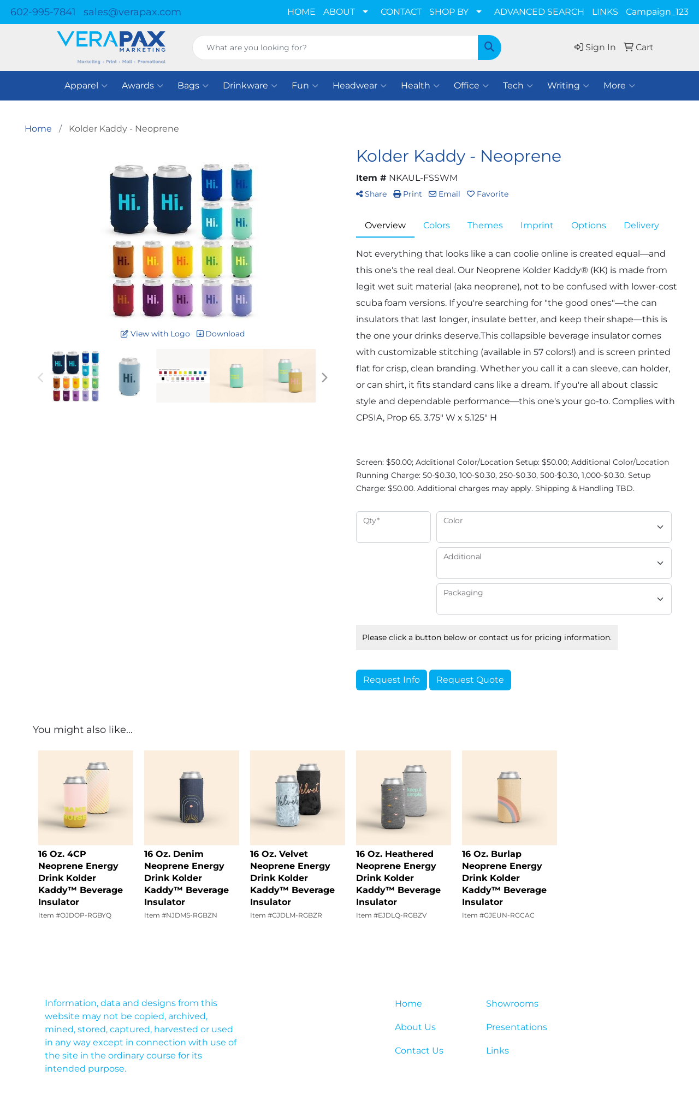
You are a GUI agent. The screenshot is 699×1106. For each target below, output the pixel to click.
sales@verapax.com (132, 12)
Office (471, 85)
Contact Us (419, 1050)
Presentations (516, 1027)
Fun (305, 85)
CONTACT (401, 12)
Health (420, 85)
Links (497, 1050)
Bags (193, 85)
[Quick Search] (335, 47)
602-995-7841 (43, 12)
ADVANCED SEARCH (539, 12)
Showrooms (512, 1003)
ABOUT (339, 12)
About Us (415, 1027)
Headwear (360, 85)
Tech (518, 85)
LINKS (605, 12)
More (619, 85)
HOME (301, 12)
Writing (568, 85)
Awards (142, 85)
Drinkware (250, 85)
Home (408, 1003)
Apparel (86, 85)
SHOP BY (449, 12)
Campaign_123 (657, 12)
